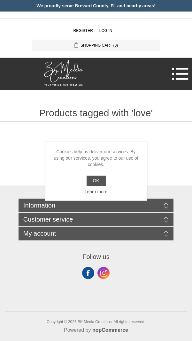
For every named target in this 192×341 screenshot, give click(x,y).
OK (96, 180)
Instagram (103, 273)
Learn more (96, 191)
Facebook (88, 273)
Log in (105, 30)
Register (83, 30)
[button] (94, 74)
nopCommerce (110, 330)
